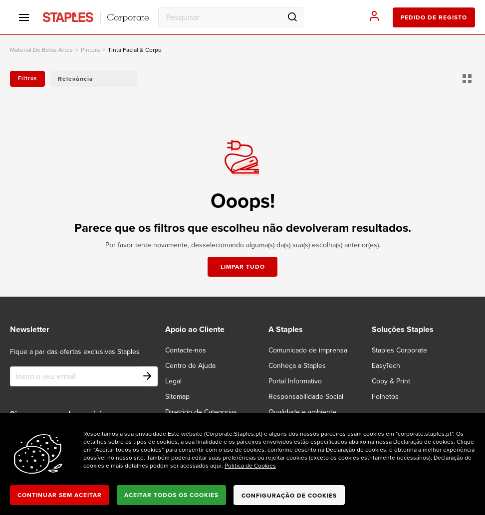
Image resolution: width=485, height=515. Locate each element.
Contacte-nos (185, 350)
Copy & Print (391, 381)
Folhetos (385, 396)
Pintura (90, 49)
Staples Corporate (399, 350)
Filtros (27, 78)
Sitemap (177, 396)
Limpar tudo (243, 266)
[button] (93, 79)
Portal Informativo (295, 381)
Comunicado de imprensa (307, 350)
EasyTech (386, 365)
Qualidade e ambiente (302, 412)
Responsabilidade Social (305, 396)
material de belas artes (41, 49)
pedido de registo (434, 17)
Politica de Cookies (250, 465)
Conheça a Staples (297, 365)
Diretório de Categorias (201, 412)
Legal (173, 381)
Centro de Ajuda (190, 365)
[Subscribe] (148, 376)
